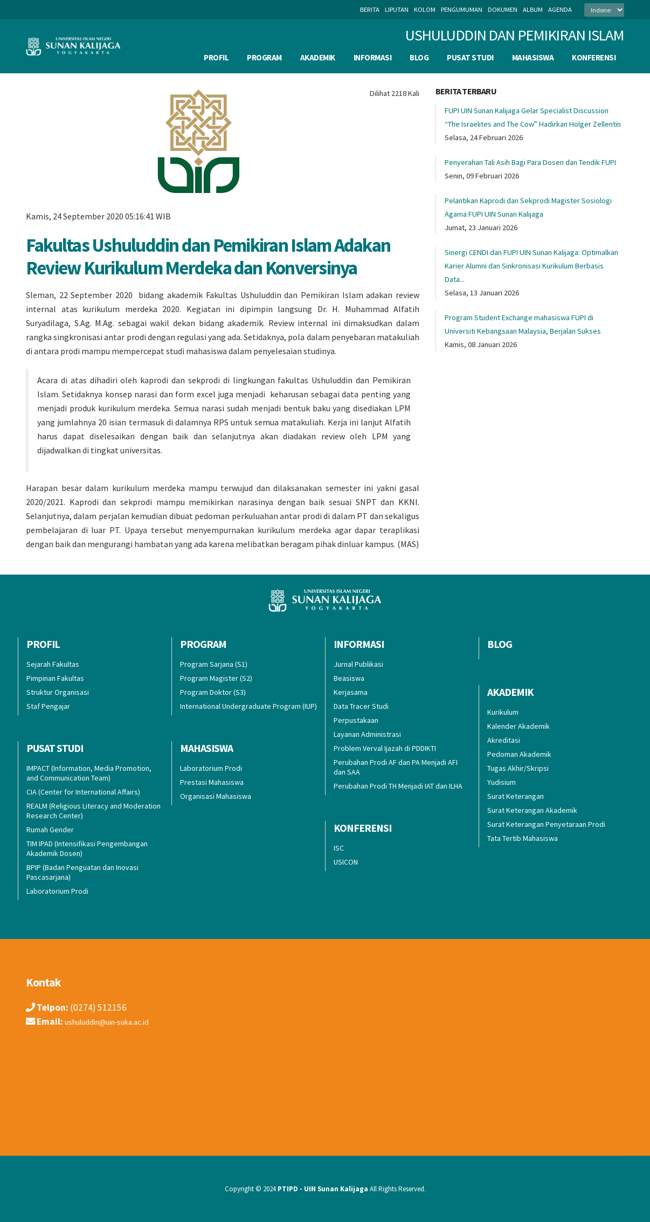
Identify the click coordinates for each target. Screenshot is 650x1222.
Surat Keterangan (515, 796)
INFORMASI (373, 57)
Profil (216, 57)
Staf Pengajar (48, 706)
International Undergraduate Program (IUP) (248, 706)
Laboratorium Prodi (57, 891)
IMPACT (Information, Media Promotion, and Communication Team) (88, 773)
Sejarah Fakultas (52, 664)
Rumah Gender (50, 829)
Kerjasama (351, 692)
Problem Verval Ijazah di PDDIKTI (385, 748)
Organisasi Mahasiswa (215, 796)
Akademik (317, 57)
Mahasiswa (533, 57)
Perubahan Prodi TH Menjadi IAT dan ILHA (398, 786)
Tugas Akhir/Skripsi (518, 768)
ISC (339, 848)
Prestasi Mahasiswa (212, 782)
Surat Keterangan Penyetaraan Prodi (546, 824)
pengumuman (461, 9)
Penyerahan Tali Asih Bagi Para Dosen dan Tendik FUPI (530, 162)
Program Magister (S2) (216, 678)
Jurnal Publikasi (358, 664)
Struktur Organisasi (57, 692)
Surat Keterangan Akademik (532, 810)
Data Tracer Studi (361, 706)
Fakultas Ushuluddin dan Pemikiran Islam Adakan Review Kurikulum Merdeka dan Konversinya (208, 256)
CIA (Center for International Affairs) (83, 792)
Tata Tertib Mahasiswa (522, 838)
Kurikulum (502, 712)
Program (264, 57)
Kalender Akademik (518, 726)
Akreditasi (503, 740)
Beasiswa (349, 678)
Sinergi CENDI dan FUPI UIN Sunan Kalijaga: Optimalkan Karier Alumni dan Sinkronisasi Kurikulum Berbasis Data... (531, 265)
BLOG (419, 57)
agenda (560, 9)
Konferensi (594, 57)
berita (369, 9)
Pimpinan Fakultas (55, 678)
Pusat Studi (470, 57)
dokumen (502, 9)
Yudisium (501, 782)
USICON (346, 862)
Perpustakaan (356, 720)
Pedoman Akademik (519, 754)
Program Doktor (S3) (213, 692)
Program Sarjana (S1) (213, 664)
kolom (424, 9)
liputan (397, 9)
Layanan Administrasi (367, 734)
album (533, 9)
